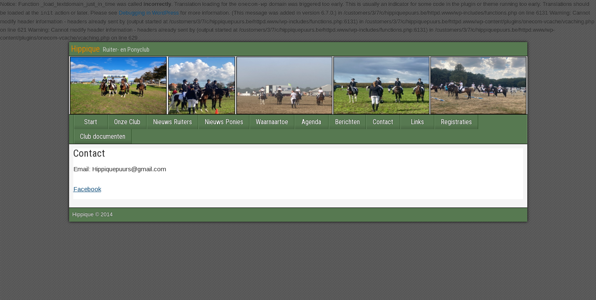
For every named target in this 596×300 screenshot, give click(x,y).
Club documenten (102, 136)
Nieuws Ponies (223, 121)
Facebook (87, 188)
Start (90, 121)
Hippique (85, 48)
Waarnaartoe (272, 121)
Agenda (311, 121)
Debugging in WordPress (149, 13)
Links (417, 121)
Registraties (456, 121)
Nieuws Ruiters (172, 121)
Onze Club (127, 121)
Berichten (347, 121)
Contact (383, 121)
